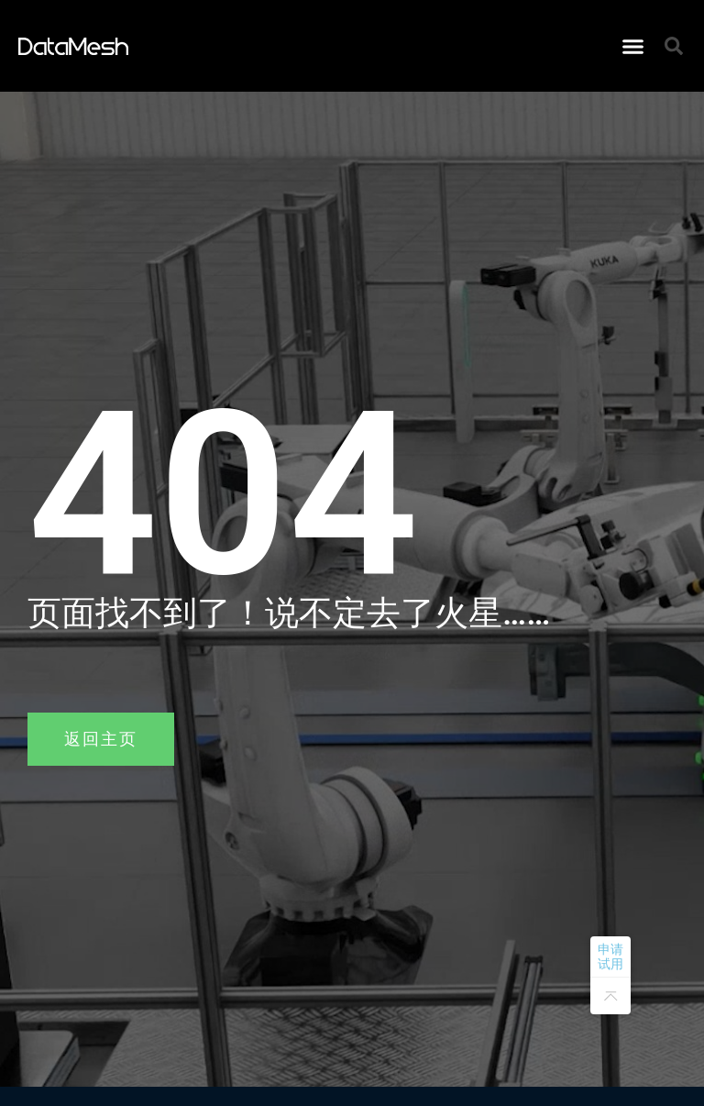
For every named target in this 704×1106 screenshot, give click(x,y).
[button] (633, 45)
